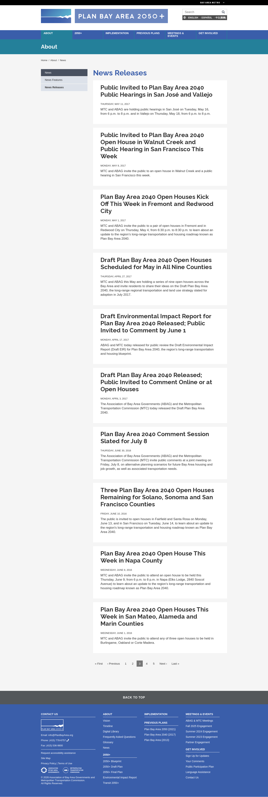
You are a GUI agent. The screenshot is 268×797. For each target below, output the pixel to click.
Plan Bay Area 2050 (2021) (160, 729)
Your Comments (195, 761)
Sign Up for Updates (197, 755)
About (48, 33)
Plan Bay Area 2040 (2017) (160, 734)
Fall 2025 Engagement (199, 726)
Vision (106, 720)
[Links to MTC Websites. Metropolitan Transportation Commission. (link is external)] (191, 2)
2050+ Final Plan (112, 772)
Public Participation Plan (200, 766)
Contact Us (192, 777)
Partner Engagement (198, 742)
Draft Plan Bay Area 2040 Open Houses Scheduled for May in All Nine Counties (156, 263)
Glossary (108, 742)
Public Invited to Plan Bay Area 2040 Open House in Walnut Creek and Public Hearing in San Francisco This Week (152, 145)
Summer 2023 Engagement (202, 736)
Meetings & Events (176, 34)
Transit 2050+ (111, 782)
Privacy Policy (48, 763)
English (193, 17)
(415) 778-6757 (60, 740)
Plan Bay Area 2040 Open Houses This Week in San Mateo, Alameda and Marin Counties (154, 616)
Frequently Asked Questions (119, 736)
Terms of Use (65, 763)
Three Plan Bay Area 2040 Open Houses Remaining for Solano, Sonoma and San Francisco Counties (157, 497)
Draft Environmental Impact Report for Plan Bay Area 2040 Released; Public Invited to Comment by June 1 (155, 323)
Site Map (45, 758)
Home (44, 60)
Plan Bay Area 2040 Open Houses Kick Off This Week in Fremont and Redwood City (156, 203)
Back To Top (134, 697)
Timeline (108, 726)
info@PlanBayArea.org (60, 735)
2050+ (78, 33)
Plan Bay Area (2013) (156, 740)
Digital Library (111, 731)
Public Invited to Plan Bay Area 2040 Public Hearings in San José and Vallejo (156, 91)
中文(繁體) (221, 17)
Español (207, 17)
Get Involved (208, 33)
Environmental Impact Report (120, 777)
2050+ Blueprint (112, 761)
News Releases (54, 87)
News (63, 60)
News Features (53, 79)
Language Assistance (198, 772)
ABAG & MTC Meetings (199, 720)
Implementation (117, 33)
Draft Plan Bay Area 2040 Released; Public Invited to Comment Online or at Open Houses (156, 382)
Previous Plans (148, 33)
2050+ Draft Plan (112, 766)
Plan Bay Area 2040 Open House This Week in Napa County (152, 557)
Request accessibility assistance (58, 753)
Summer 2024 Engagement (202, 731)
